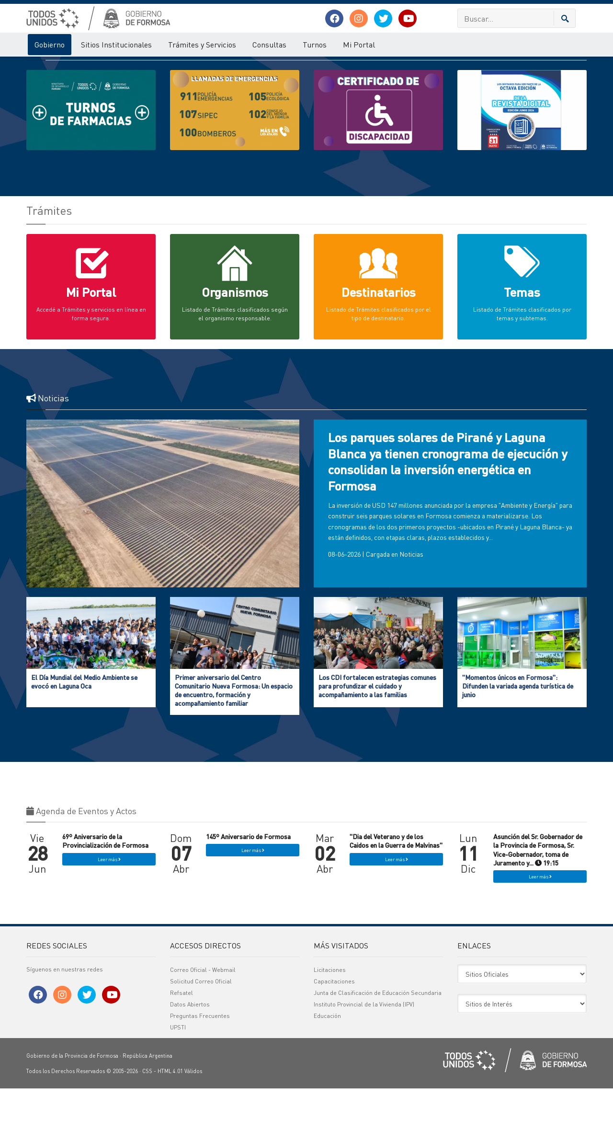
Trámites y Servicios (202, 44)
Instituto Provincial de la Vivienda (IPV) (364, 1060)
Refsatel (181, 1049)
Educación (327, 1072)
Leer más (109, 916)
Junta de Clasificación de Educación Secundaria (378, 1049)
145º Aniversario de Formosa (248, 892)
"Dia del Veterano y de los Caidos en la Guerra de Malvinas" (396, 897)
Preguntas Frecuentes (200, 1072)
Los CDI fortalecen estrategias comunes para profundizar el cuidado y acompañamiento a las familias (377, 742)
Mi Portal (359, 44)
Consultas (269, 44)
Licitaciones (330, 1026)
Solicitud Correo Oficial (201, 1037)
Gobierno (49, 44)
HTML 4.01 (170, 1127)
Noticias (411, 610)
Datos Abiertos (190, 1060)
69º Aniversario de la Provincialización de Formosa (105, 897)
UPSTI (178, 1083)
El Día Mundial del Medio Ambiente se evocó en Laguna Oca (84, 738)
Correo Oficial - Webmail (203, 1026)
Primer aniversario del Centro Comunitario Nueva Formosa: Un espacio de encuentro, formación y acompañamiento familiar (234, 746)
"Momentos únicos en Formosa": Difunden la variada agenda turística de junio (517, 742)
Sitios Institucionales (116, 44)
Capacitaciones (334, 1037)
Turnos (315, 44)
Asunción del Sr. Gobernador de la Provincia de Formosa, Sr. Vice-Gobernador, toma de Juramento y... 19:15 (537, 905)
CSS (147, 1127)
